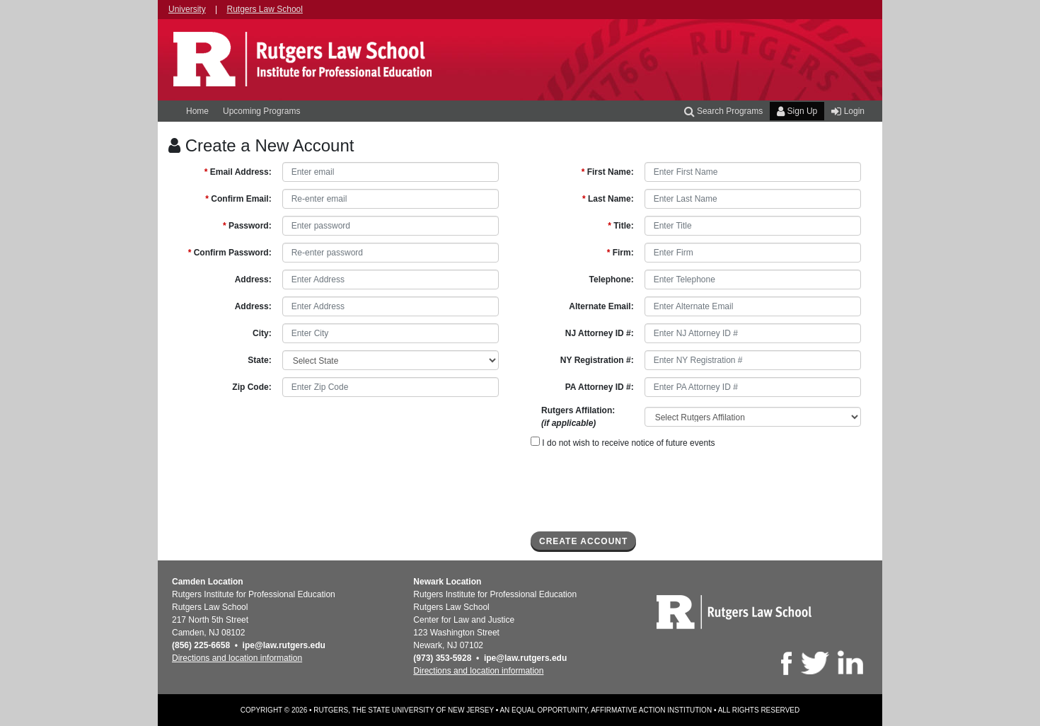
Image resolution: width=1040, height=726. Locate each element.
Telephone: (611, 279)
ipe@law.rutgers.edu (284, 645)
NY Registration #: (597, 360)
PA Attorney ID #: (599, 387)
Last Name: (608, 198)
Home (197, 111)
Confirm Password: (230, 252)
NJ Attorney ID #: (599, 333)
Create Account (583, 541)
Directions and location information (237, 658)
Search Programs (723, 111)
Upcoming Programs (261, 111)
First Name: (608, 172)
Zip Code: (251, 387)
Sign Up (797, 111)
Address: (253, 279)
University (187, 9)
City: (262, 333)
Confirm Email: (238, 198)
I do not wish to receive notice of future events (623, 442)
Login (848, 111)
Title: (620, 225)
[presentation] (638, 489)
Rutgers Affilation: (578, 416)
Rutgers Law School (265, 9)
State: (259, 360)
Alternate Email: (601, 306)
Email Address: (238, 172)
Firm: (620, 252)
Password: (247, 225)
